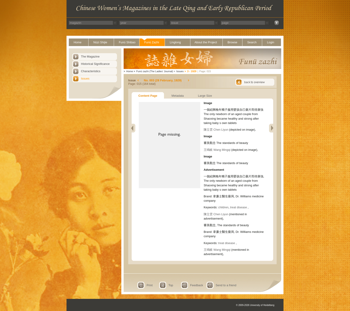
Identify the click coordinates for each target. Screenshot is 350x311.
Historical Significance (95, 64)
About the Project (205, 42)
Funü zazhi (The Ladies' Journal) (154, 71)
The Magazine (90, 56)
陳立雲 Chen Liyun (216, 129)
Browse (232, 42)
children (223, 207)
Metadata (178, 95)
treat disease (239, 207)
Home (77, 42)
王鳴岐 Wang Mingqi (217, 149)
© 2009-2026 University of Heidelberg (255, 305)
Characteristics (90, 71)
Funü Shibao (127, 42)
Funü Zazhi (151, 42)
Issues (85, 78)
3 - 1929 (191, 71)
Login (270, 42)
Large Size (205, 95)
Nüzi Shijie (100, 42)
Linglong (175, 42)
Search (252, 42)
